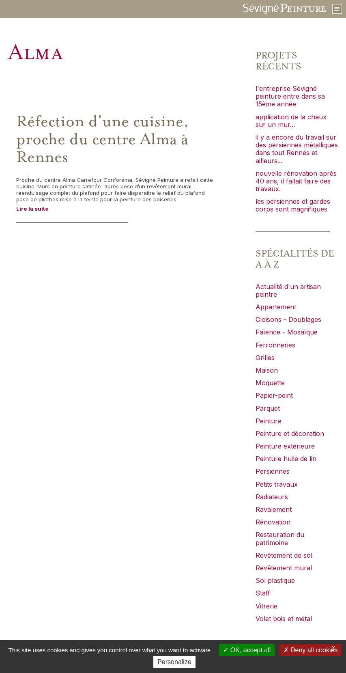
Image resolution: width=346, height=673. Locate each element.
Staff (263, 593)
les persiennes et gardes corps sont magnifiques (293, 205)
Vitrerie (266, 606)
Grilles (265, 358)
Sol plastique (275, 580)
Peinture (269, 421)
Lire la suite (32, 208)
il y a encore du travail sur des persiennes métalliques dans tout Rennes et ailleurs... (297, 149)
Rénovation (273, 522)
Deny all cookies (311, 650)
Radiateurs (272, 497)
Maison (267, 370)
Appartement (276, 307)
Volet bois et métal (284, 619)
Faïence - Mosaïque (287, 332)
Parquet (268, 408)
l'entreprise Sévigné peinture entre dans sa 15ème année (290, 96)
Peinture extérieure (285, 446)
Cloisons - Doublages (288, 319)
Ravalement (274, 509)
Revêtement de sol (284, 555)
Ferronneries (275, 345)
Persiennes (273, 471)
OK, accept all (247, 650)
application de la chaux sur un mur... (291, 121)
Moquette (270, 383)
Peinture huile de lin (286, 459)
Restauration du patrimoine (280, 538)
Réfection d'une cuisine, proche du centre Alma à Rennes (102, 139)
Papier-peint (274, 395)
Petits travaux (277, 484)
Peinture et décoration (290, 433)
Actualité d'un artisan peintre (288, 290)
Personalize (174, 661)
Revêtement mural (284, 568)
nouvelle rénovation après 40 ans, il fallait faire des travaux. (296, 181)
